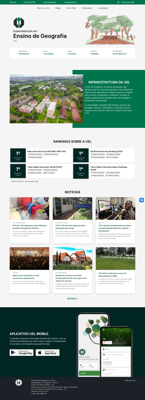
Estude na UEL (30, 2)
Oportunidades (49, 2)
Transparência (70, 2)
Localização (103, 8)
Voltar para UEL (127, 2)
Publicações (87, 8)
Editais (58, 8)
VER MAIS (72, 298)
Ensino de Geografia (40, 36)
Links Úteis (71, 8)
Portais (13, 2)
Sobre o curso (43, 8)
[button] (15, 98)
